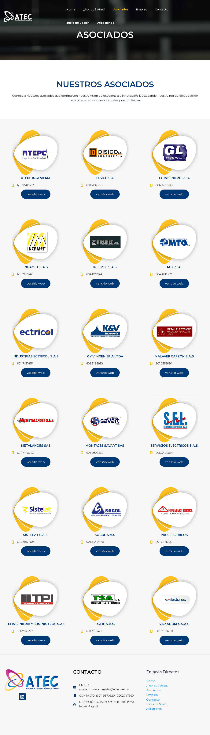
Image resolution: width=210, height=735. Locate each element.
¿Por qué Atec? (91, 9)
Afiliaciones (73, 22)
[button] (35, 195)
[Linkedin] (22, 701)
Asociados (116, 9)
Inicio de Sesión (177, 9)
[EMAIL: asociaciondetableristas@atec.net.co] (105, 692)
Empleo (135, 9)
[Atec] (18, 16)
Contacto (153, 9)
